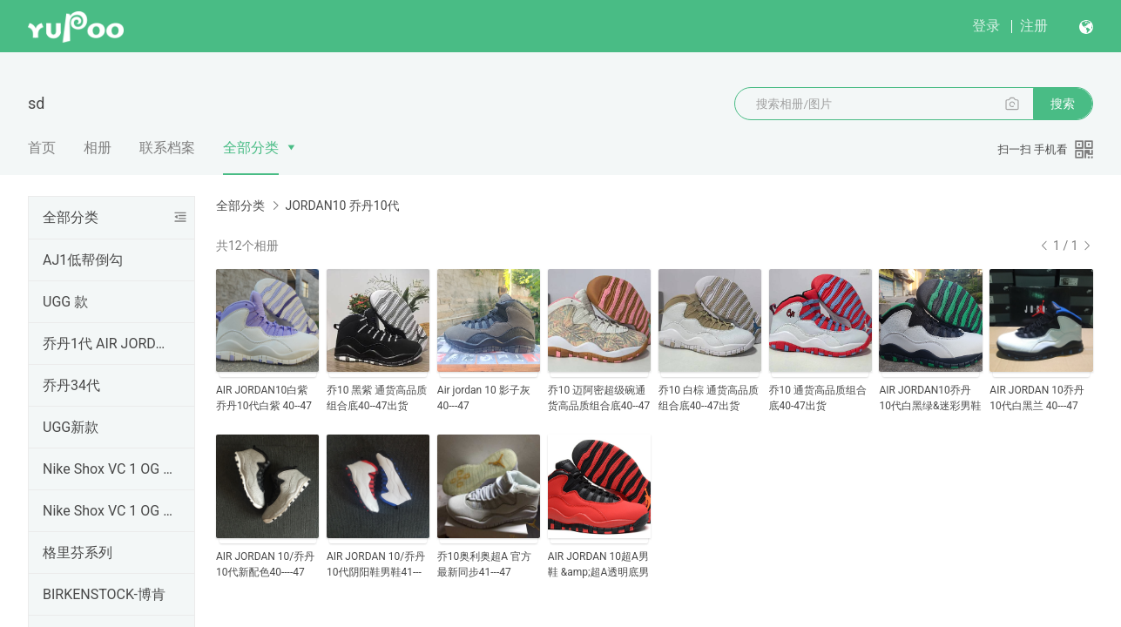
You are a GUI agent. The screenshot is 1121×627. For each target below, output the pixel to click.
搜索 (1062, 104)
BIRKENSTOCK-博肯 (104, 594)
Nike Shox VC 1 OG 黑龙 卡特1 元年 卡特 (108, 469)
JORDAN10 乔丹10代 (342, 205)
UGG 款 (65, 301)
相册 (97, 147)
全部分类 (251, 147)
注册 (1034, 25)
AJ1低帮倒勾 (83, 260)
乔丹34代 (71, 385)
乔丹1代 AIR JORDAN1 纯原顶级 (108, 343)
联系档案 (167, 147)
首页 (42, 147)
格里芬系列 (77, 552)
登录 (986, 25)
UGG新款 (70, 427)
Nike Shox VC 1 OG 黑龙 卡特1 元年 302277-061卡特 (108, 510)
